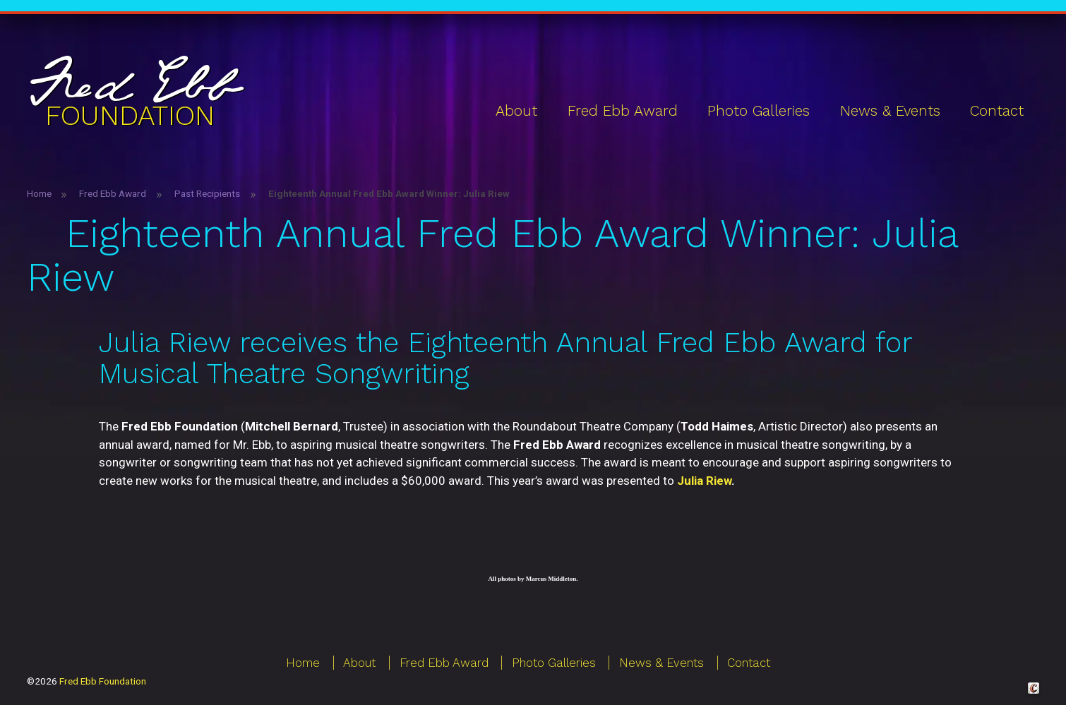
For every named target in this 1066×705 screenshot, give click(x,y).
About (516, 110)
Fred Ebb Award (623, 110)
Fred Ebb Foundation (102, 681)
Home (39, 193)
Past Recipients (207, 193)
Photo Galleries (758, 110)
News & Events (890, 110)
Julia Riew (704, 481)
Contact (997, 110)
